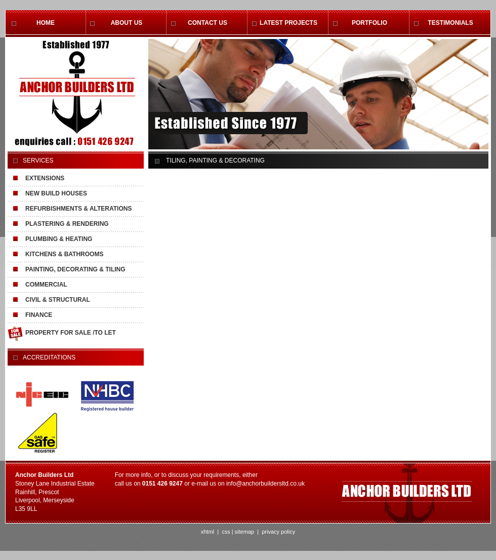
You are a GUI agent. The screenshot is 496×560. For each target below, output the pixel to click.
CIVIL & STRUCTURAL (57, 299)
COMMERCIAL (46, 284)
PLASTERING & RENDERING (67, 223)
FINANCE (38, 314)
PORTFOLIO (369, 22)
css (226, 532)
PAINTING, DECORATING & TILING (75, 269)
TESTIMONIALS (450, 22)
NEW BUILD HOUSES (56, 193)
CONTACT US (207, 22)
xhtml (207, 532)
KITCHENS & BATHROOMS (64, 254)
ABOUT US (127, 22)
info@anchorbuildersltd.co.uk (265, 483)
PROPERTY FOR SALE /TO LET (70, 332)
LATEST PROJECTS (288, 22)
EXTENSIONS (44, 178)
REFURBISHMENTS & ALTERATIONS (78, 208)
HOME (45, 22)
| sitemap (243, 532)
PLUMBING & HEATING (58, 239)
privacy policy (277, 532)
